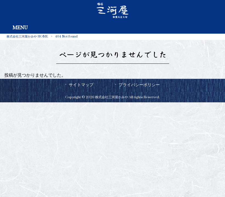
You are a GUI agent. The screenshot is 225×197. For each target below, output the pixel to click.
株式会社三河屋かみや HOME (27, 36)
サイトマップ (81, 85)
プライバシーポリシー (139, 85)
